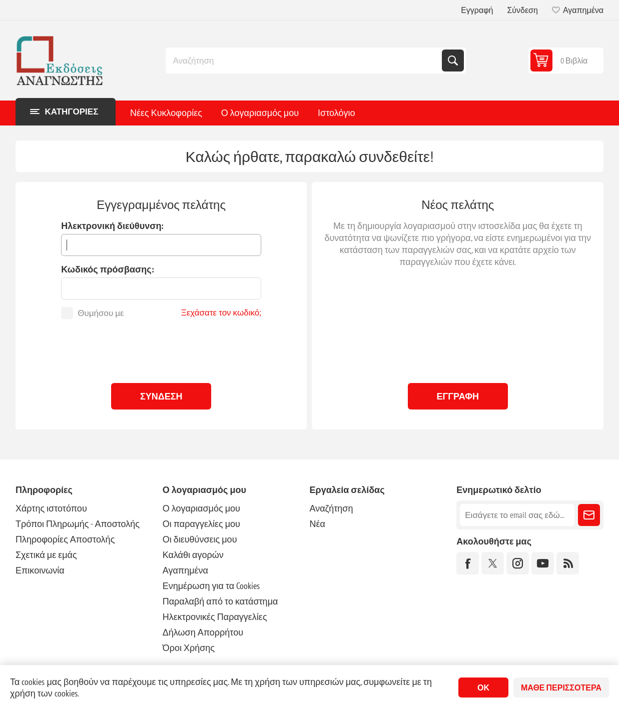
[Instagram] (517, 563)
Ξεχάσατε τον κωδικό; (221, 312)
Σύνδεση (522, 10)
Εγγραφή (477, 10)
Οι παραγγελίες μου (201, 524)
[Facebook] (467, 563)
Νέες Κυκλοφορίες (166, 112)
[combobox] (305, 61)
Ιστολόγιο (336, 112)
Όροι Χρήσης (189, 648)
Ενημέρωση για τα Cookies (211, 586)
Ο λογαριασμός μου (260, 112)
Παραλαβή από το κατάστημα (220, 601)
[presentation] (161, 348)
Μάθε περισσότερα (561, 687)
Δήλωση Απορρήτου (203, 632)
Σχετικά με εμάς (46, 554)
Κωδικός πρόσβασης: (107, 269)
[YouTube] (542, 563)
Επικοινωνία (40, 570)
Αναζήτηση (453, 61)
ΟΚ (483, 687)
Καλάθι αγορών (193, 554)
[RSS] (567, 563)
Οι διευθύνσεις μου (200, 539)
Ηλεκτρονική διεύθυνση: (112, 226)
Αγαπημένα (185, 570)
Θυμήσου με (101, 313)
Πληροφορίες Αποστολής (65, 539)
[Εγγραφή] (517, 515)
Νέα (317, 524)
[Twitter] (492, 563)
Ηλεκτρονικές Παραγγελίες (215, 616)
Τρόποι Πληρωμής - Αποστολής (78, 524)
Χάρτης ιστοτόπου (51, 508)
